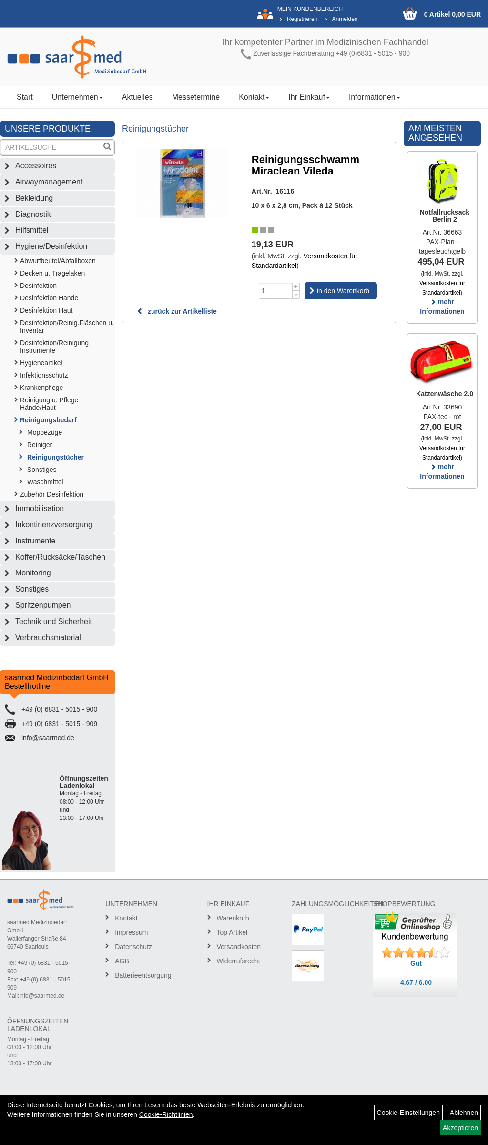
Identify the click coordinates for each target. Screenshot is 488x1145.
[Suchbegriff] (51, 147)
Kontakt (254, 97)
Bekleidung (34, 198)
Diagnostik (33, 214)
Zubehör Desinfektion (51, 494)
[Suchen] (107, 147)
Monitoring (33, 573)
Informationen (374, 97)
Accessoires (35, 166)
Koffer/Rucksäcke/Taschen (60, 557)
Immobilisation (39, 508)
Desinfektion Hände (49, 298)
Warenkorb (233, 918)
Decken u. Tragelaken (52, 273)
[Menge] (276, 291)
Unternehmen (77, 97)
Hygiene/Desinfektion (51, 246)
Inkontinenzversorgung (53, 525)
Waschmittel (45, 482)
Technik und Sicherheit (53, 621)
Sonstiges (41, 469)
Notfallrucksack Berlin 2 (444, 215)
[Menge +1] (296, 287)
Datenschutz (133, 947)
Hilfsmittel (31, 230)
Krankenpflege (41, 387)
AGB (122, 961)
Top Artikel (232, 932)
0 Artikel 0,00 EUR (452, 14)
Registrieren (302, 19)
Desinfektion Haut (46, 310)
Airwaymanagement (48, 182)
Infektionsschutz (44, 375)
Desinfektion (38, 285)
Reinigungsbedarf (48, 420)
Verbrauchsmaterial (48, 638)
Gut (416, 963)
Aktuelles (137, 97)
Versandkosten (239, 947)
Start (25, 97)
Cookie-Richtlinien (166, 1114)
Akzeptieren (460, 1128)
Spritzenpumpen (43, 605)
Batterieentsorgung (142, 975)
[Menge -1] (296, 295)
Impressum (131, 932)
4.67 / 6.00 (416, 982)
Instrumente (35, 541)
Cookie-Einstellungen (408, 1112)
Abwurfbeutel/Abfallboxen (58, 261)
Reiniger (39, 445)
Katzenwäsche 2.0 (444, 394)
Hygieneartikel (41, 363)
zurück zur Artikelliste (177, 311)
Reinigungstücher (55, 457)
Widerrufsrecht (238, 961)
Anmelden (344, 19)
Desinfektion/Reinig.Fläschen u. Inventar (67, 326)
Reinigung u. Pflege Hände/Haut (49, 403)
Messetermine (196, 97)
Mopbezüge (44, 432)
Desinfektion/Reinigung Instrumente (54, 346)
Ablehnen (464, 1112)
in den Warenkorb (343, 291)
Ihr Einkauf (308, 97)
